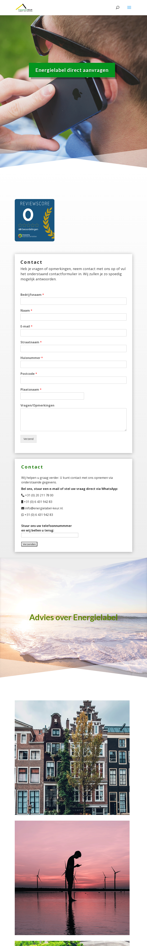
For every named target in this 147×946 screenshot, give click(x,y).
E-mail (26, 326)
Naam (26, 311)
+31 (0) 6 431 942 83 (36, 502)
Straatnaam (31, 342)
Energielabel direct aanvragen (72, 68)
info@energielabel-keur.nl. (42, 508)
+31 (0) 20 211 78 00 (37, 495)
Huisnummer (31, 358)
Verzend (28, 439)
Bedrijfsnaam (32, 295)
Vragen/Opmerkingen (37, 405)
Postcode (28, 374)
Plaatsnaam (31, 390)
